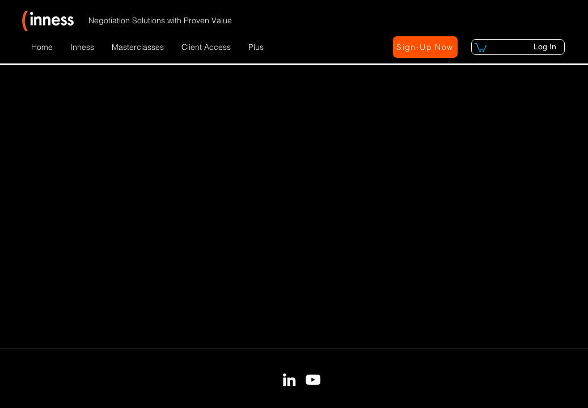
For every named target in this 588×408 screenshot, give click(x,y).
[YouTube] (313, 380)
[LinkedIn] (289, 380)
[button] (82, 47)
